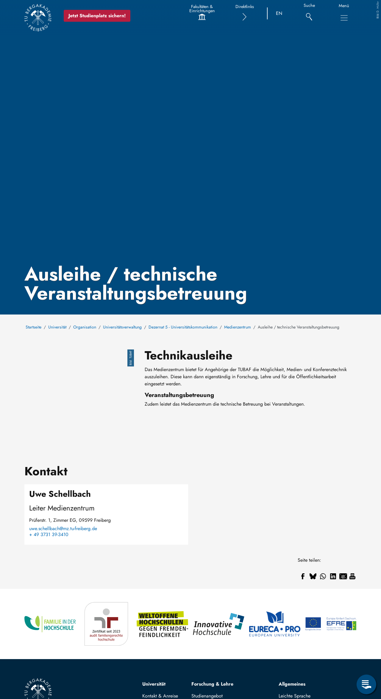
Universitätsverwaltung (122, 327)
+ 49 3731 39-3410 (48, 535)
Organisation (84, 327)
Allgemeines (292, 684)
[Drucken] (352, 576)
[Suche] (309, 13)
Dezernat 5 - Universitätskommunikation (183, 327)
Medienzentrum (237, 327)
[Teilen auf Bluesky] (313, 576)
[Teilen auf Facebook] (303, 576)
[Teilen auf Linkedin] (333, 576)
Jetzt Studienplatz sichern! (97, 15)
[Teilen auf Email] (343, 576)
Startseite (33, 327)
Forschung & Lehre (212, 684)
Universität (57, 327)
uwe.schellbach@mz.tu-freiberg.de (63, 529)
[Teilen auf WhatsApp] (323, 576)
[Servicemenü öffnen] (366, 684)
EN (279, 13)
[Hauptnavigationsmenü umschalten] (344, 18)
